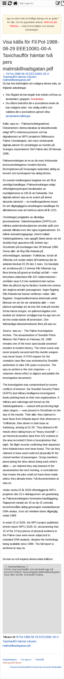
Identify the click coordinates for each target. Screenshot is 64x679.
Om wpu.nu (26, 659)
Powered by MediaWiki (20, 667)
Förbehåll (39, 659)
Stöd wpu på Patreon (12, 663)
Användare (37, 99)
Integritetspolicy (10, 659)
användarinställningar (18, 116)
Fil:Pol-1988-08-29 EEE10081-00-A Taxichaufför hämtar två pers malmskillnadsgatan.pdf (26, 76)
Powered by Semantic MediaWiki (46, 667)
